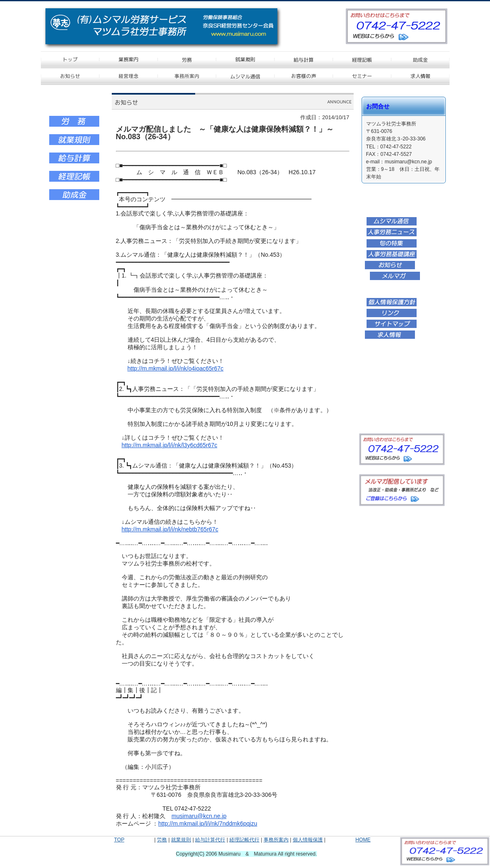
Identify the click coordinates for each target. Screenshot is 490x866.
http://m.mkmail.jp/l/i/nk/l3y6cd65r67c (170, 445)
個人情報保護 (308, 840)
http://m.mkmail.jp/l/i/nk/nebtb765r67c (170, 529)
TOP (119, 840)
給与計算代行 (210, 840)
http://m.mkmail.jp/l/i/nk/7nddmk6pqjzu (207, 823)
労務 (162, 840)
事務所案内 (276, 840)
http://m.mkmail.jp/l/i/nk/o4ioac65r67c (176, 368)
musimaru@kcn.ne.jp (198, 816)
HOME (362, 840)
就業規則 (181, 840)
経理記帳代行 (244, 840)
